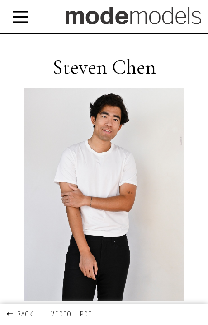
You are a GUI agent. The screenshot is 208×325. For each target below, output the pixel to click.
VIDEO (61, 314)
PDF (86, 314)
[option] (104, 194)
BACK (20, 314)
